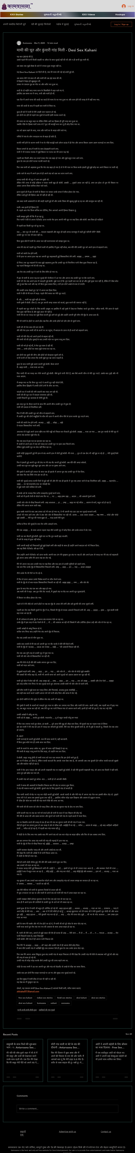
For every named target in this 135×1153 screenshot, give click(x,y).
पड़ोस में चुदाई (62, 24)
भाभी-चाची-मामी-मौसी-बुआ (27, 1010)
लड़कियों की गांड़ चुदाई (47, 1010)
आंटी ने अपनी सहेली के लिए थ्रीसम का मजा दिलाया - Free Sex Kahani (111, 1046)
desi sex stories (98, 998)
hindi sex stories (64, 998)
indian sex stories (45, 998)
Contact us (106, 1131)
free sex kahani (25, 998)
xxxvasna (65, 1003)
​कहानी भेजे (23, 1133)
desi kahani (81, 998)
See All (129, 1034)
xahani (54, 1003)
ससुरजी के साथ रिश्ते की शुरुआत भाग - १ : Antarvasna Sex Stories (21, 1046)
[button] (88, 14)
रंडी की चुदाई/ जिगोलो (41, 24)
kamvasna (41, 1003)
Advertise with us (67, 1131)
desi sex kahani (25, 1003)
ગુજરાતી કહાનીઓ (82, 24)
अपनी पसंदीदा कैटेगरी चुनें (14, 24)
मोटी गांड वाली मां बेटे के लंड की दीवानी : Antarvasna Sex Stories (65, 1046)
